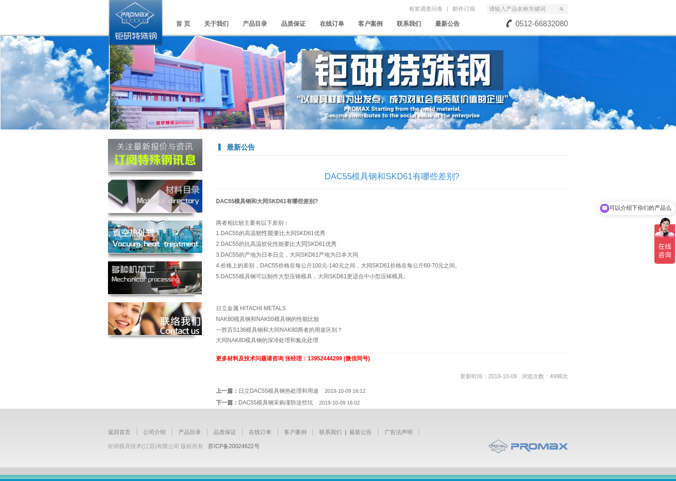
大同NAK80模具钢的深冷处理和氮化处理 (267, 340)
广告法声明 (398, 432)
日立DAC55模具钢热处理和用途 (302, 391)
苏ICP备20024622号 (233, 446)
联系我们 (409, 23)
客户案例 (370, 23)
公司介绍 (154, 432)
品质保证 (293, 23)
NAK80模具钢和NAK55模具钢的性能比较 (267, 319)
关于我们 (216, 23)
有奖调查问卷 (426, 9)
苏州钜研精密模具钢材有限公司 (135, 23)
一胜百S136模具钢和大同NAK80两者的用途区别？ (279, 330)
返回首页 (119, 432)
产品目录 (255, 23)
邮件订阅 (464, 9)
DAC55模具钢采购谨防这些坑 (299, 402)
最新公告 (447, 23)
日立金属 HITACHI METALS (251, 308)
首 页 (183, 23)
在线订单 (332, 23)
